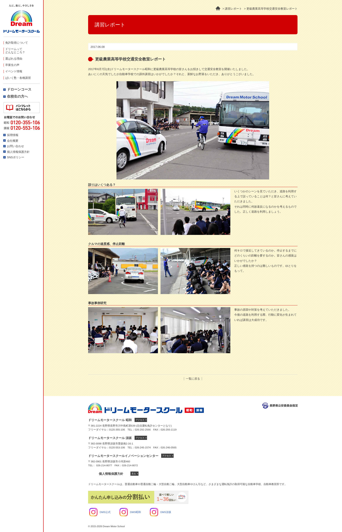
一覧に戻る (193, 378)
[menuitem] (21, 43)
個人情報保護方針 (18, 151)
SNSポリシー (15, 157)
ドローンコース (19, 89)
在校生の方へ (17, 96)
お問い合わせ (15, 146)
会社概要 (12, 140)
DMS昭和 (130, 512)
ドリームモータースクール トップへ (146, 408)
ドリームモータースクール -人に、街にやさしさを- (21, 20)
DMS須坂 (160, 512)
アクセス (140, 420)
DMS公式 (100, 512)
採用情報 (12, 135)
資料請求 (21, 107)
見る (134, 473)
